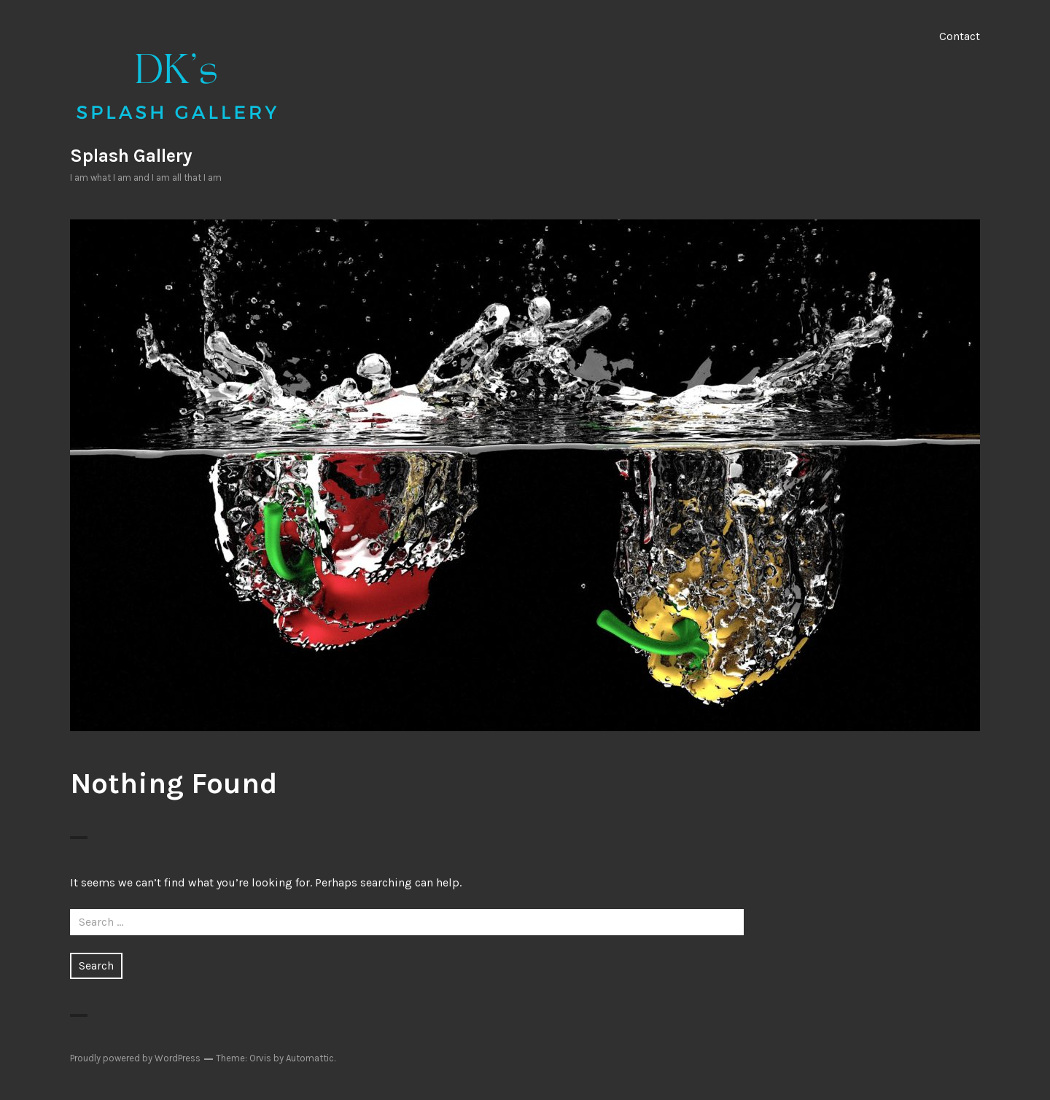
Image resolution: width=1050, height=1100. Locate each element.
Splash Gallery (131, 155)
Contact (959, 36)
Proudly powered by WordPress (135, 1058)
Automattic (310, 1058)
